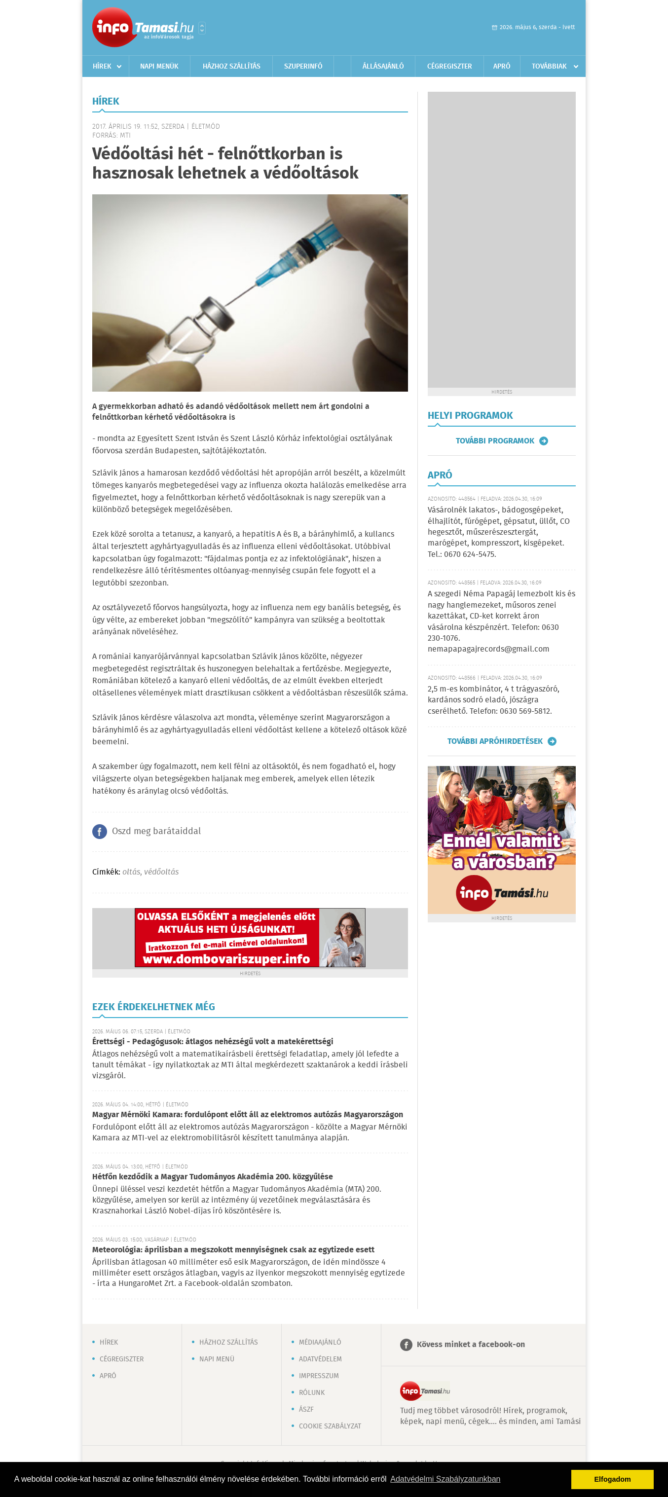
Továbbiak (549, 66)
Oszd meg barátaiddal (156, 832)
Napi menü (216, 1359)
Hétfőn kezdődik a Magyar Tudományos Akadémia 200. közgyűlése (212, 1177)
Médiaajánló (320, 1342)
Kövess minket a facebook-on (471, 1345)
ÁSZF (306, 1409)
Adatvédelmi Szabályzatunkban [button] (445, 1479)
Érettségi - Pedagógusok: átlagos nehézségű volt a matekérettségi (213, 1042)
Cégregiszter (449, 66)
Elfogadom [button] (612, 1479)
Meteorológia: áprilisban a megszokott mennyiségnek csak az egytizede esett (233, 1250)
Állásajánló (383, 66)
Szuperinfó (303, 66)
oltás (131, 872)
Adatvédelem (320, 1359)
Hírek (102, 66)
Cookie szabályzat (330, 1426)
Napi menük (159, 66)
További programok (495, 441)
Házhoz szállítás (231, 66)
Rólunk (312, 1392)
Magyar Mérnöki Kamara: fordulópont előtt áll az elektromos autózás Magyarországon (247, 1115)
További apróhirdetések (495, 741)
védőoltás (161, 872)
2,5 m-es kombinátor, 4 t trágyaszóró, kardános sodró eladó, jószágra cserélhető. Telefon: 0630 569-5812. (493, 700)
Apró (502, 66)
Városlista (202, 28)
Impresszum (319, 1376)
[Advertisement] (502, 240)
